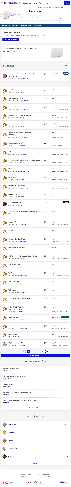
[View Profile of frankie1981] (24, 328)
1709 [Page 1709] (41, 351)
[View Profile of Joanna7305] (24, 275)
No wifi (10, 90)
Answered (65, 317)
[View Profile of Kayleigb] (23, 126)
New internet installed (16, 264)
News (35, 3)
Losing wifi (12, 222)
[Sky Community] (12, 3)
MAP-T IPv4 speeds (9, 384)
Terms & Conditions (45, 473)
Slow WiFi (11, 169)
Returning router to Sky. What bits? (15, 376)
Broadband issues (14, 124)
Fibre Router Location (10, 369)
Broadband (35, 11)
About (46, 3)
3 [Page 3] (34, 351)
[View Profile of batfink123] (24, 154)
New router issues (14, 107)
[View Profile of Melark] (22, 196)
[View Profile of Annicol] (23, 162)
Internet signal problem (16, 239)
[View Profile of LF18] (22, 250)
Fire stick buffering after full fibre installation (18, 392)
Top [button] (67, 473)
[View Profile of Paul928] (23, 345)
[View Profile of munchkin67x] (24, 109)
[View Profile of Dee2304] (23, 320)
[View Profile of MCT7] (22, 216)
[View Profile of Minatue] (23, 284)
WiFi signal (12, 290)
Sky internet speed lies (16, 343)
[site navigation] (2, 3)
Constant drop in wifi (15, 143)
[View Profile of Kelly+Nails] (24, 301)
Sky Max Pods (13, 194)
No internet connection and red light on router (24, 160)
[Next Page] (46, 351)
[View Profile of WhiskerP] (7, 387)
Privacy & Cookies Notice (27, 474)
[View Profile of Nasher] (22, 311)
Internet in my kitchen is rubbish (19, 115)
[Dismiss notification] (69, 7)
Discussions (27, 3)
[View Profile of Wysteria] (23, 258)
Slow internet (13, 317)
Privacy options (24, 473)
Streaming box (17, 203)
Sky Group (23, 478)
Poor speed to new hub (16, 247)
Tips (40, 3)
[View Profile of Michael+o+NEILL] (24, 171)
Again (10, 152)
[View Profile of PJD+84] (6, 371)
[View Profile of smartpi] (6, 402)
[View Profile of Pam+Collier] (24, 137)
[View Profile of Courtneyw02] (24, 188)
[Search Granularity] (14, 18)
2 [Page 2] (31, 351)
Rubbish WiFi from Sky (16, 307)
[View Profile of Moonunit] (23, 336)
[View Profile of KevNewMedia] (24, 78)
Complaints (23, 476)
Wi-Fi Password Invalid (16, 98)
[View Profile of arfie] (22, 233)
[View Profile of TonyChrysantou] (24, 117)
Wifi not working (14, 281)
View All (35, 463)
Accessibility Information (44, 474)
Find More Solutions (35, 408)
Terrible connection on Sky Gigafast (20, 299)
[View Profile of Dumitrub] (23, 241)
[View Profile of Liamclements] (24, 267)
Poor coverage (13, 334)
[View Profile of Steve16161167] (24, 100)
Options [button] (64, 66)
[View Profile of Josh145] (22, 179)
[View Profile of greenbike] (7, 379)
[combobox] (39, 18)
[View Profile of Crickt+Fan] (7, 394)
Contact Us (47, 476)
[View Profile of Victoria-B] (23, 145)
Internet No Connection (16, 186)
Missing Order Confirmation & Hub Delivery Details (20, 400)
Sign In (67, 3)
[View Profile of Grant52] (23, 92)
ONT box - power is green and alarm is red (22, 256)
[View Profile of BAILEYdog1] (23, 224)
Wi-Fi (10, 273)
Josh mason (12, 177)
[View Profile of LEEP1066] (23, 292)
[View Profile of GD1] (21, 205)
